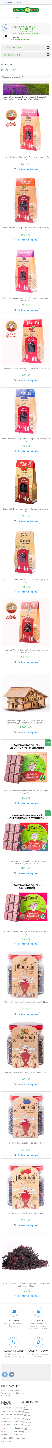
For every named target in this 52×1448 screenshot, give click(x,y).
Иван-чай (19, 1424)
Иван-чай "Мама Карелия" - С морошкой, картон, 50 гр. (26, 228)
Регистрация (8, 2)
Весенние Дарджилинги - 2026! (21, 1408)
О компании (27, 1426)
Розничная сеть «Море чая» (13, 1393)
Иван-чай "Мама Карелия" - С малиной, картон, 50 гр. (26, 158)
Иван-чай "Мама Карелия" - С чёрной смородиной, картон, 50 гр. (26, 299)
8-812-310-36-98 (26, 31)
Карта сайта (27, 1432)
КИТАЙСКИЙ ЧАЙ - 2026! (8, 1408)
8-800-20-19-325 (27, 26)
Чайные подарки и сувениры (8, 1411)
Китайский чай (21, 1411)
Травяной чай (21, 1428)
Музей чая (5, 1395)
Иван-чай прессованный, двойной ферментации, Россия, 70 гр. (25, 792)
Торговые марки (11, 54)
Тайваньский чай (8, 1414)
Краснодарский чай (8, 1421)
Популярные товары (27, 1412)
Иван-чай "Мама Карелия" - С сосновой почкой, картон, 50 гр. (26, 651)
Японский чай (21, 1414)
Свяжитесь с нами (27, 1419)
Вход (19, 2)
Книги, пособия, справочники (21, 1438)
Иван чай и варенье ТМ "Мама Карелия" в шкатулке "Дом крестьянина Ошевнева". (26, 721)
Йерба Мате (7, 1428)
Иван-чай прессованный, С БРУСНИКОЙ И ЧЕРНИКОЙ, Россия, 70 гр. (26, 862)
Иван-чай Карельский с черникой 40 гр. (26, 1143)
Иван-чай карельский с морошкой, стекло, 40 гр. (26, 1072)
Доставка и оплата (27, 1429)
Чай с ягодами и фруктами (21, 1421)
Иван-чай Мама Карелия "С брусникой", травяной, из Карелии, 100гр (26, 1284)
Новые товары (27, 1409)
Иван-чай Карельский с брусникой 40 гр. (26, 1213)
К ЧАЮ (5, 1434)
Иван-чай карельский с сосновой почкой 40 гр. (26, 1002)
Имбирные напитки (21, 1431)
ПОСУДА (18, 1434)
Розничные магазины (27, 1415)
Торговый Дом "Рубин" (11, 1390)
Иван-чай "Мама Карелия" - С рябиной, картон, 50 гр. (26, 369)
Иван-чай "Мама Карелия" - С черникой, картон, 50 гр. (26, 440)
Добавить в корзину (26, 169)
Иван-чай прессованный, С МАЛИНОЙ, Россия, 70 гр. (26, 932)
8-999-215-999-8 (26, 29)
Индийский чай (8, 1418)
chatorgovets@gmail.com (27, 33)
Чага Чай (6, 1424)
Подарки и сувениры (8, 1441)
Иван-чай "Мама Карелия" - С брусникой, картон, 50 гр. (26, 510)
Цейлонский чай (21, 1418)
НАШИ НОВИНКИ (8, 1438)
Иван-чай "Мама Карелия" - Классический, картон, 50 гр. (25, 580)
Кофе (4, 1431)
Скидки (26, 1405)
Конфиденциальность (27, 1422)
